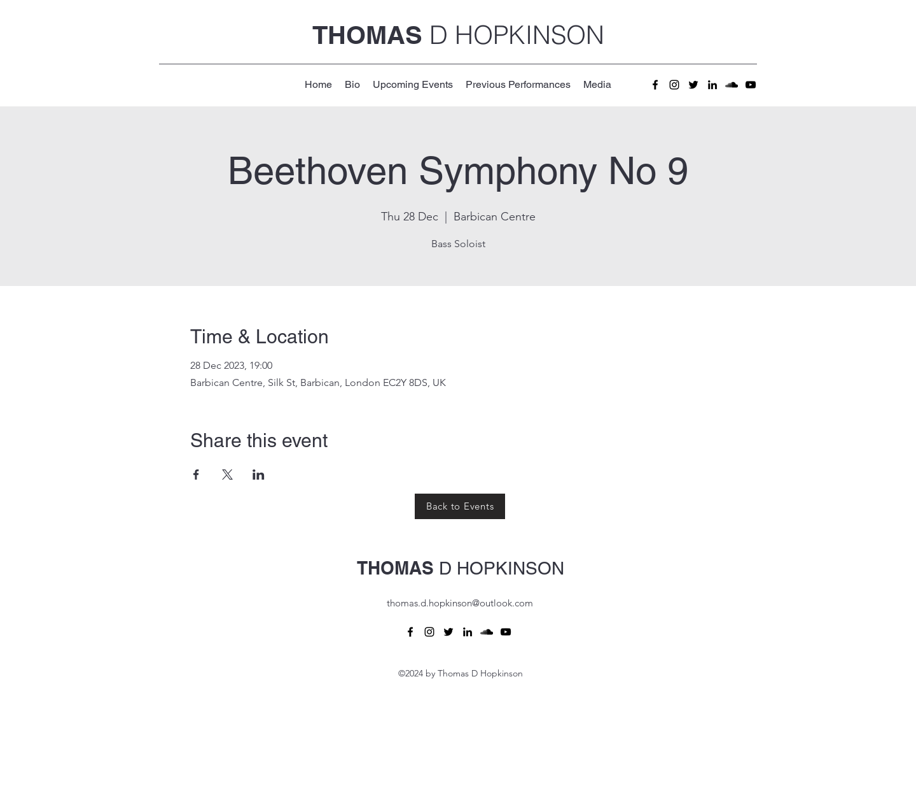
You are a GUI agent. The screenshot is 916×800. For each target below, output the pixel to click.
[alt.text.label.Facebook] (655, 84)
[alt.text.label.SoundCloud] (731, 84)
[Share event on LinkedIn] (259, 474)
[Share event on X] (227, 474)
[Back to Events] (460, 506)
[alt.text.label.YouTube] (750, 84)
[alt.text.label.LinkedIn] (712, 84)
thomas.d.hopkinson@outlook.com (460, 603)
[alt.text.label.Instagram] (674, 84)
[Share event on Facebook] (196, 474)
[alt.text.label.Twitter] (693, 84)
